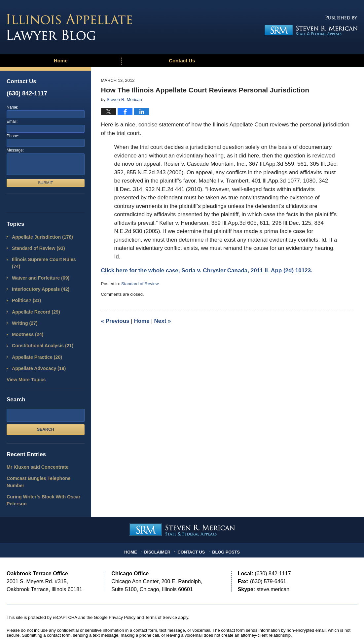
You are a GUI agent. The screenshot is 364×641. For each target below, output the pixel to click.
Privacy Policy (122, 593)
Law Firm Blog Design (325, 624)
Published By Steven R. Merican (308, 25)
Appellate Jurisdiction (40, 236)
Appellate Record (34, 301)
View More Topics (25, 365)
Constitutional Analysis (40, 333)
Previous (115, 321)
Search (45, 414)
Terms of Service (161, 593)
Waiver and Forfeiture (38, 268)
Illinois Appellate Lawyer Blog (69, 27)
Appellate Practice (35, 344)
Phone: (13, 136)
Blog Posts (224, 526)
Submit (45, 183)
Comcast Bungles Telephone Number (45, 462)
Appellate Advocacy (36, 354)
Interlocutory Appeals (38, 279)
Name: (12, 107)
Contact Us (182, 60)
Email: (12, 121)
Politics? (25, 290)
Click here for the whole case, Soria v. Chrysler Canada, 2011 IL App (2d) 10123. (206, 270)
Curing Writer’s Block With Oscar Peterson (40, 477)
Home (61, 60)
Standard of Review (140, 283)
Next (162, 321)
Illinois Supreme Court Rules (45, 258)
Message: (15, 150)
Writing (23, 311)
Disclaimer (159, 526)
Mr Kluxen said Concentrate (35, 452)
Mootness (26, 322)
